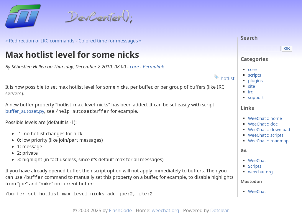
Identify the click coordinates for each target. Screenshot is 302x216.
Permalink (153, 66)
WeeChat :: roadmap (268, 141)
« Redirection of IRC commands (40, 40)
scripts (254, 75)
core (134, 66)
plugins (255, 80)
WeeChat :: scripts (265, 135)
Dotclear (219, 211)
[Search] (261, 48)
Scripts (254, 166)
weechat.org (260, 171)
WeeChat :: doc (263, 124)
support (256, 97)
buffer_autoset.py (24, 111)
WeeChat (257, 160)
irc (250, 92)
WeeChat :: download (269, 129)
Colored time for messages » (110, 40)
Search (249, 37)
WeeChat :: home (265, 118)
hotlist (227, 78)
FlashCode (120, 211)
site (251, 86)
